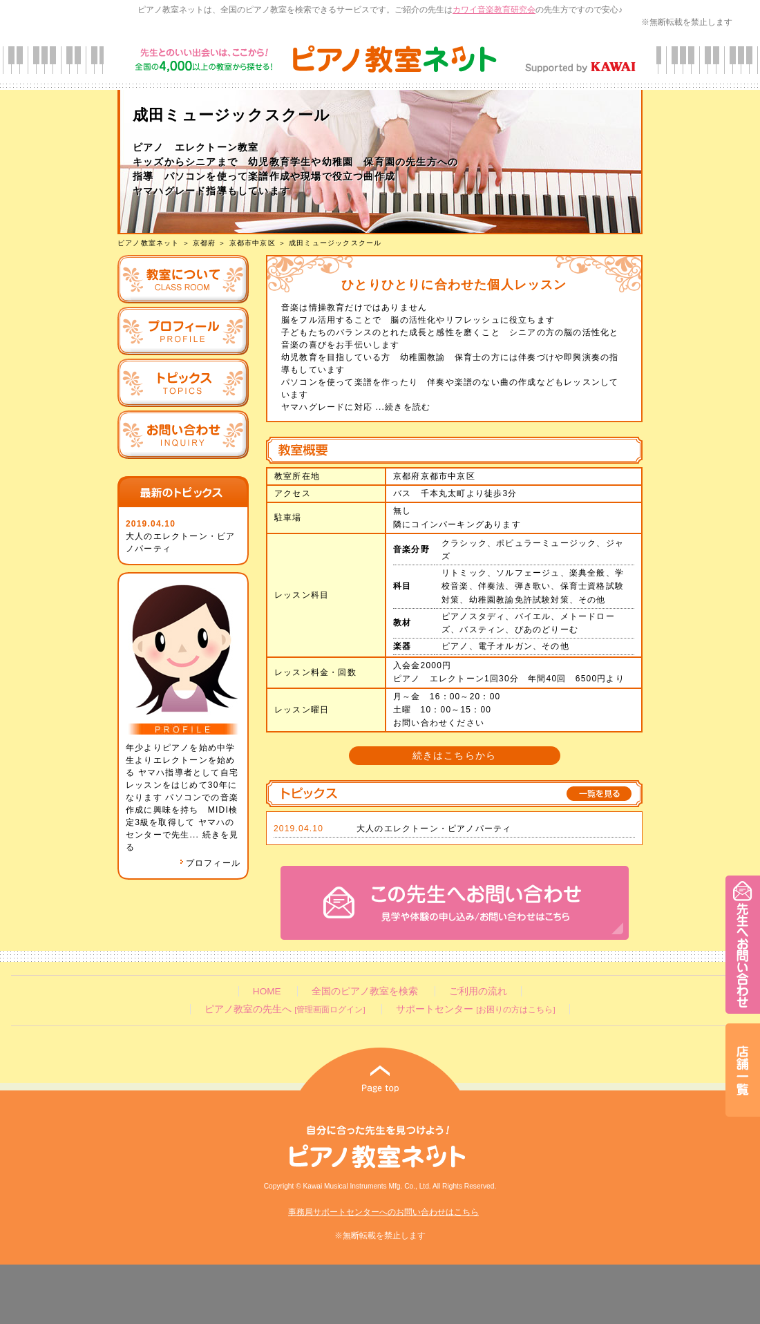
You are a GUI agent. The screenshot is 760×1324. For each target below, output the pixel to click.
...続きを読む (401, 407)
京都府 (204, 243)
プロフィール (210, 863)
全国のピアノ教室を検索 (365, 991)
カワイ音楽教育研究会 (494, 10)
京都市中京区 (252, 243)
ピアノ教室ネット (148, 243)
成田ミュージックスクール (335, 243)
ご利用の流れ (478, 991)
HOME (267, 991)
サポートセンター (475, 1009)
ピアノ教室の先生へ (285, 1009)
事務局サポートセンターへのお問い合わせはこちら (383, 1212)
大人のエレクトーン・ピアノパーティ (434, 828)
